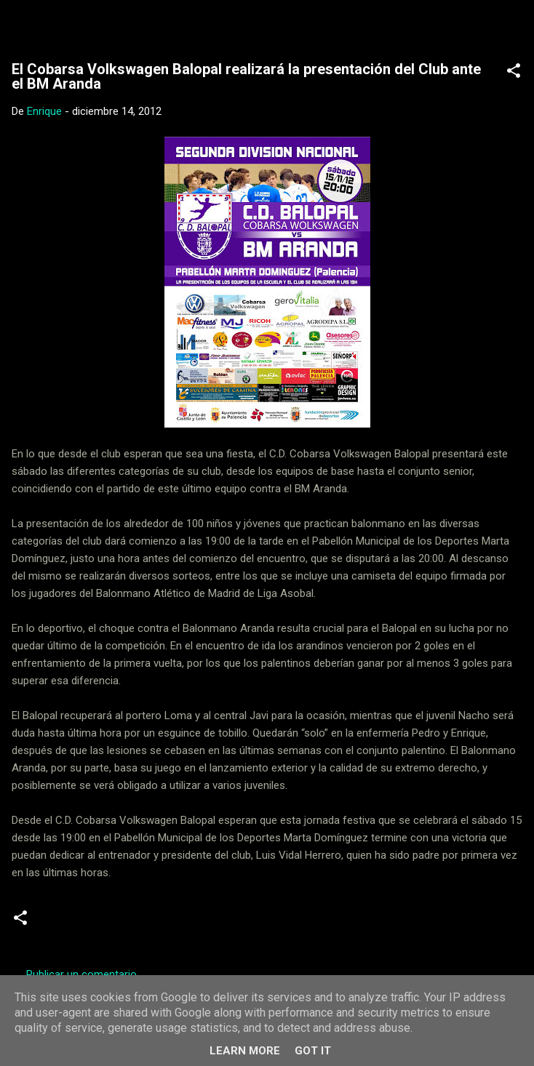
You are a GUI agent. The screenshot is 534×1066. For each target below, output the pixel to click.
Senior (411, 923)
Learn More (245, 1050)
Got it (313, 1050)
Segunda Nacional (335, 923)
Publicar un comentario (81, 974)
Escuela (124, 923)
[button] (513, 73)
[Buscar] (513, 29)
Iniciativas (186, 923)
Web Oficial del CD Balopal (151, 25)
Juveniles (250, 923)
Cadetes (67, 923)
